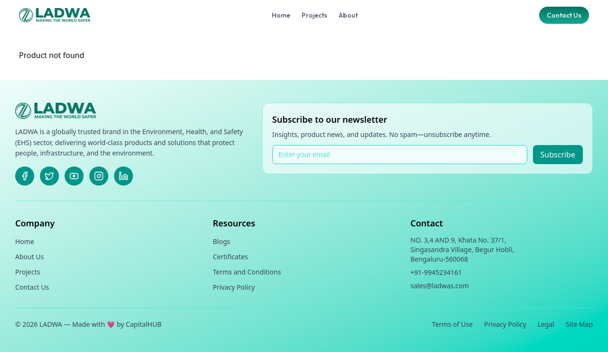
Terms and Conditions (247, 271)
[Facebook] (24, 176)
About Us (29, 256)
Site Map (579, 324)
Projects (314, 15)
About (348, 15)
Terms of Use (452, 324)
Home (281, 15)
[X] (49, 176)
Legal (546, 324)
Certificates (230, 256)
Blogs (221, 241)
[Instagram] (98, 176)
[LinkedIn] (123, 176)
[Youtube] (74, 176)
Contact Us (564, 15)
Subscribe (558, 154)
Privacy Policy (234, 287)
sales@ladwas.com (439, 285)
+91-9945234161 (436, 272)
